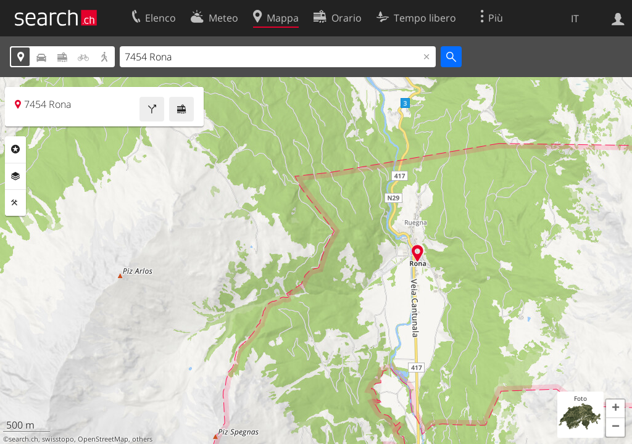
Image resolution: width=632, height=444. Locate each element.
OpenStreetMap (103, 439)
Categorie (15, 149)
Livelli (15, 176)
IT (575, 18)
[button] (615, 409)
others (142, 439)
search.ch (23, 439)
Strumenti (15, 203)
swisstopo (58, 439)
